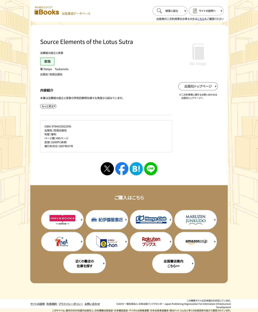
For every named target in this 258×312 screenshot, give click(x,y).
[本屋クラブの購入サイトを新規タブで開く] (151, 220)
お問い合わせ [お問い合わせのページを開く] (92, 304)
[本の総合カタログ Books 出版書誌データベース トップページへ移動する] (62, 10)
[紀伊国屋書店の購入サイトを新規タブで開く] (106, 220)
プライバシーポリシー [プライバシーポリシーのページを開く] (71, 304)
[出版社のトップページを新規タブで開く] (198, 86)
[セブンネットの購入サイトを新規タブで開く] (62, 241)
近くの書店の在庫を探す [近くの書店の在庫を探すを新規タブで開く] (84, 263)
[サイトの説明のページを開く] (206, 10)
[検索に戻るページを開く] (170, 10)
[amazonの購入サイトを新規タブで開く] (195, 241)
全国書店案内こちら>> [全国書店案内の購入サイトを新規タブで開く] (173, 263)
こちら (200, 19)
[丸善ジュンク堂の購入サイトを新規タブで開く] (195, 220)
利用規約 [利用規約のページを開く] (51, 304)
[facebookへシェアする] (121, 168)
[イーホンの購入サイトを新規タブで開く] (106, 241)
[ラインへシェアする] (150, 168)
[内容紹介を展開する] (48, 106)
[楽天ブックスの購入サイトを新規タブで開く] (151, 241)
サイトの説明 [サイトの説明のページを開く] (37, 304)
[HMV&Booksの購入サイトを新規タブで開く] (62, 220)
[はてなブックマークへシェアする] (136, 168)
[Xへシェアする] (107, 168)
